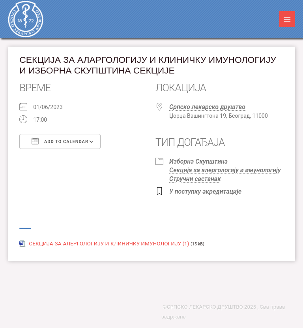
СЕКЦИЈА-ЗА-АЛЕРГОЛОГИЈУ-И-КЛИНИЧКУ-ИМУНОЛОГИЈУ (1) (109, 243)
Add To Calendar (60, 141)
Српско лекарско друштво (207, 107)
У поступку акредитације (205, 191)
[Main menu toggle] (287, 19)
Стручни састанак (195, 179)
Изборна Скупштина (198, 161)
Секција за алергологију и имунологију (225, 170)
